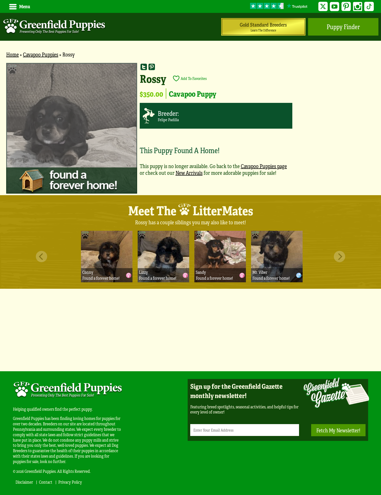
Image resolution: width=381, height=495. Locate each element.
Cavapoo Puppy (192, 93)
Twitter (323, 6)
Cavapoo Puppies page (264, 166)
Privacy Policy (70, 482)
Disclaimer (24, 482)
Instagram (357, 6)
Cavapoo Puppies (40, 54)
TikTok (369, 6)
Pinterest (346, 6)
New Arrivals (189, 172)
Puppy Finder (343, 26)
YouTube (334, 6)
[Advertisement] (190, 330)
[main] (190, 129)
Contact (45, 482)
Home (12, 54)
